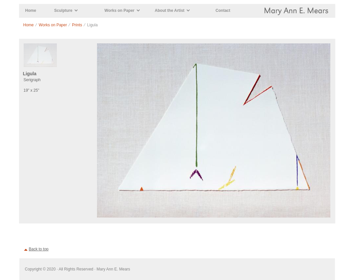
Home (30, 10)
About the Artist (169, 10)
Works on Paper (119, 10)
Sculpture (63, 10)
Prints (77, 25)
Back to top (39, 249)
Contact (223, 10)
